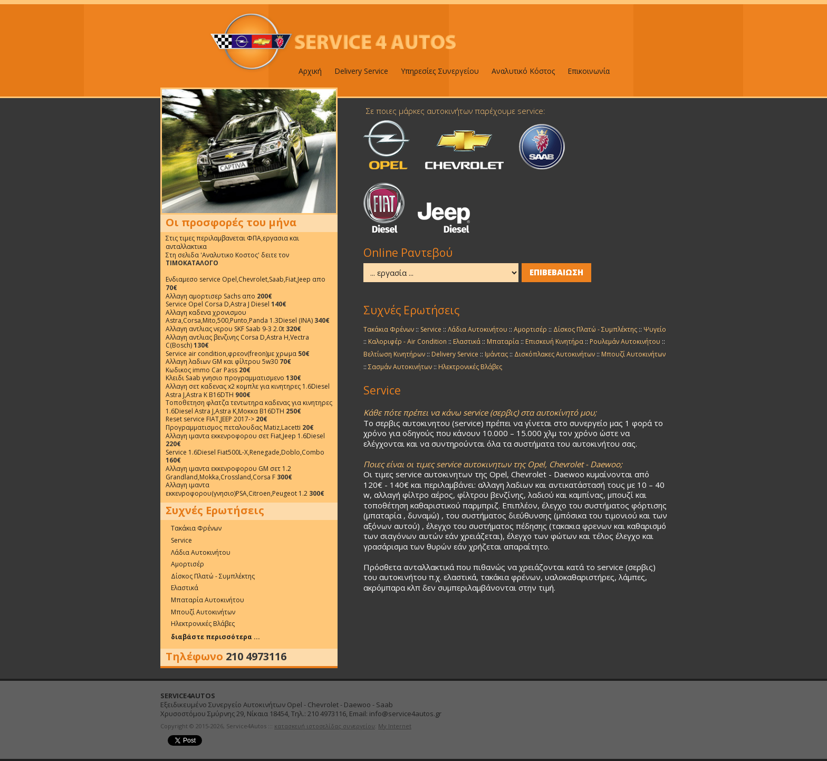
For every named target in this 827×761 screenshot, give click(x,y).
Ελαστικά (184, 587)
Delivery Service (361, 71)
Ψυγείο (654, 329)
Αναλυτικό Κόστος (523, 71)
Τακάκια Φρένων (196, 528)
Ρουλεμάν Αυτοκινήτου (625, 341)
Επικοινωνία (589, 71)
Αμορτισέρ (187, 564)
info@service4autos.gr (405, 713)
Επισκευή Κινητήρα (554, 341)
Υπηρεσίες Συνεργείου (440, 71)
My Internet (394, 726)
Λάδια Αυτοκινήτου (200, 552)
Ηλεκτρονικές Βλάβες (203, 623)
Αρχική (310, 71)
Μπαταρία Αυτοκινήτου (207, 599)
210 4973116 (256, 656)
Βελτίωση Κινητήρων (394, 354)
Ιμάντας (496, 354)
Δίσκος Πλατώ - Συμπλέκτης (213, 576)
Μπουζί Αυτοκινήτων (203, 612)
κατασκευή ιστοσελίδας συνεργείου (324, 726)
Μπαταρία (503, 341)
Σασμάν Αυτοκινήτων (400, 366)
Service (181, 540)
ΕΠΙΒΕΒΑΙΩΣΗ (556, 272)
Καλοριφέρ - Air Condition (407, 341)
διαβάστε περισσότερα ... (215, 636)
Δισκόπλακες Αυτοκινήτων (554, 354)
